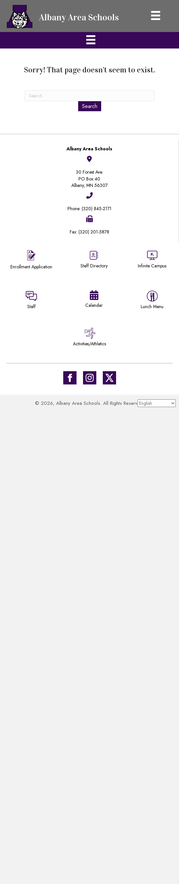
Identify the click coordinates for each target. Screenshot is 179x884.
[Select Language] (156, 403)
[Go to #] (89, 377)
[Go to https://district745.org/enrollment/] (31, 260)
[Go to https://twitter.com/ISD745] (109, 377)
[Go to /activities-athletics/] (89, 338)
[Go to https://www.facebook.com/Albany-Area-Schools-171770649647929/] (70, 377)
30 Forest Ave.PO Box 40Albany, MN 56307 (89, 179)
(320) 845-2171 (97, 208)
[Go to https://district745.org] (64, 16)
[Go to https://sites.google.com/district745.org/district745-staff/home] (31, 301)
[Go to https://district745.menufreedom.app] (152, 301)
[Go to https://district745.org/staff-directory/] (94, 261)
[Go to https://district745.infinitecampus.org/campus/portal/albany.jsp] (152, 260)
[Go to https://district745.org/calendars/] (94, 300)
